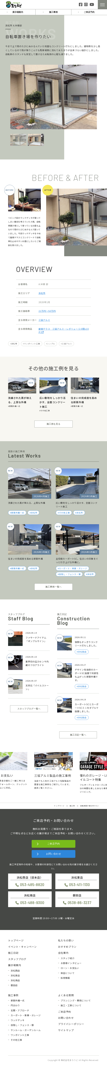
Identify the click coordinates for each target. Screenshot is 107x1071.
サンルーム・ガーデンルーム (26, 1030)
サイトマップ (66, 1030)
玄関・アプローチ (20, 1010)
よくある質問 (66, 995)
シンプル (51, 343)
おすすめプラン (67, 946)
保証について (68, 973)
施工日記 (13, 953)
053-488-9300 (32, 902)
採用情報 (65, 978)
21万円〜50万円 (47, 311)
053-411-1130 (79, 884)
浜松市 (42, 293)
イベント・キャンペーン (22, 946)
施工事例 (53, 12)
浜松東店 (15, 975)
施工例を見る (54, 424)
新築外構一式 (14, 406)
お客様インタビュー (71, 963)
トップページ (16, 940)
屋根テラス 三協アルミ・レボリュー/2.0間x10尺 (64, 330)
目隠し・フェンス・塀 (70, 574)
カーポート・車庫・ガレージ (73, 568)
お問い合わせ (53, 853)
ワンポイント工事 (32, 343)
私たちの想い (66, 940)
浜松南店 (15, 980)
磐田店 (14, 985)
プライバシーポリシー (71, 1024)
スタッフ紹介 (68, 958)
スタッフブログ (17, 959)
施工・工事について (71, 1005)
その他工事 (45, 410)
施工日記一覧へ (78, 735)
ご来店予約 (89, 12)
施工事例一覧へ (53, 587)
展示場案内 (17, 12)
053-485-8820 (32, 884)
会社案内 (63, 953)
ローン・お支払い (70, 968)
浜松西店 (15, 970)
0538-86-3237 (79, 902)
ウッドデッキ (18, 1020)
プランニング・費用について (76, 1000)
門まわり (15, 1005)
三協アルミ (44, 320)
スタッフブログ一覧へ (29, 708)
